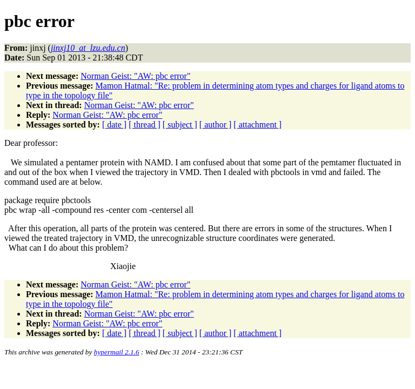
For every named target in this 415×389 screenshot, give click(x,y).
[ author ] (215, 124)
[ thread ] (144, 124)
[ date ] (114, 124)
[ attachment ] (257, 124)
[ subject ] (180, 124)
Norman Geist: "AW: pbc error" (135, 76)
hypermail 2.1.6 (116, 352)
